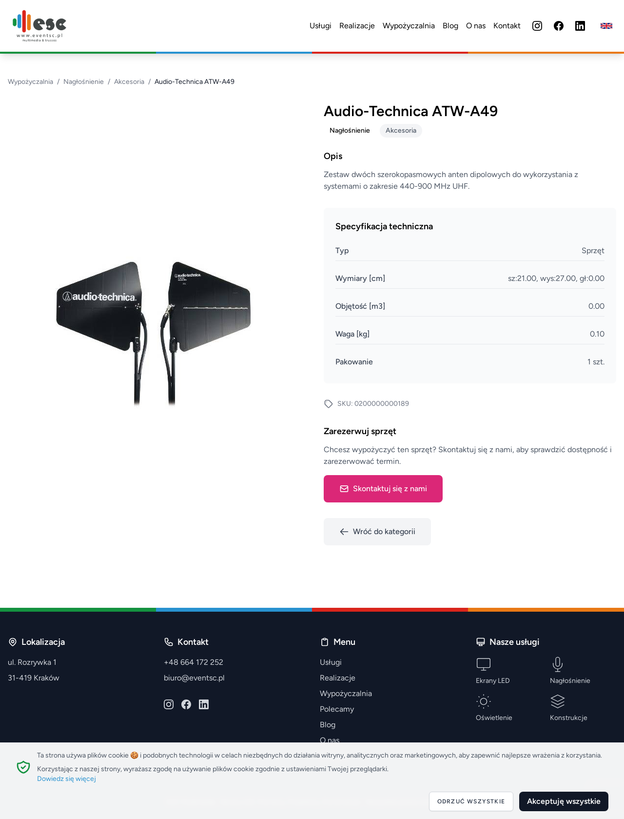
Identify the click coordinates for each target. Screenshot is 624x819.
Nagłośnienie (83, 82)
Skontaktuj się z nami (383, 489)
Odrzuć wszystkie (471, 801)
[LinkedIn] (580, 26)
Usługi (321, 25)
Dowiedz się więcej (66, 779)
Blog (450, 25)
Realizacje (357, 25)
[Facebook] (558, 26)
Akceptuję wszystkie (564, 801)
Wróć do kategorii (377, 532)
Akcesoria (129, 82)
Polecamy (337, 709)
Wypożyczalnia (409, 25)
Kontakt (507, 25)
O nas (476, 25)
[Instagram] (537, 26)
